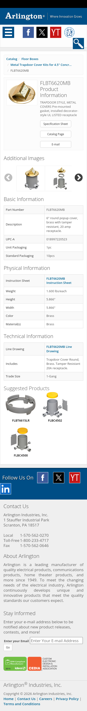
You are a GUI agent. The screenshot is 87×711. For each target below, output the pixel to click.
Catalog (11, 59)
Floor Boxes (29, 59)
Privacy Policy (67, 698)
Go (8, 647)
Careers (45, 698)
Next (78, 177)
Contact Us (26, 698)
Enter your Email (16, 641)
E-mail (56, 144)
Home (8, 698)
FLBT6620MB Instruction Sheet (58, 280)
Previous (8, 177)
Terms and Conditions (21, 703)
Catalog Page (55, 134)
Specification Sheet (55, 124)
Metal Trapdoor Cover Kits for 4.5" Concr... (40, 65)
